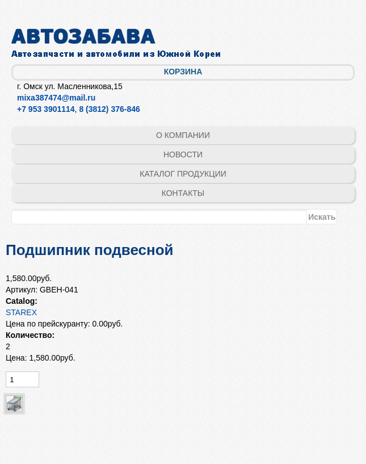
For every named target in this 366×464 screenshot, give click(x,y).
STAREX (21, 312)
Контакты (183, 193)
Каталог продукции (183, 173)
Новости (183, 154)
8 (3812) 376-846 (109, 109)
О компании (183, 135)
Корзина (183, 71)
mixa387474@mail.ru (56, 97)
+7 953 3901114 (46, 109)
